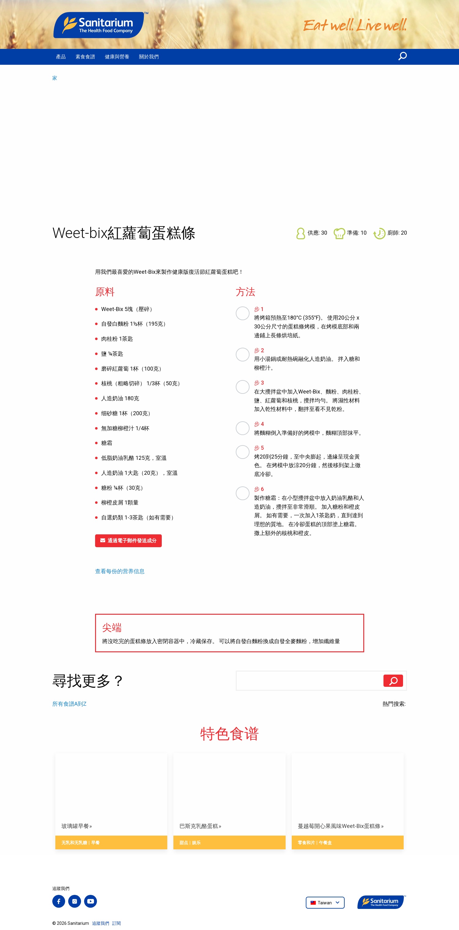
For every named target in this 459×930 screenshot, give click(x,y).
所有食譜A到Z (69, 704)
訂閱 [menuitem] (116, 923)
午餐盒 (325, 842)
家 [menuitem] (54, 78)
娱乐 (196, 842)
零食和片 (306, 842)
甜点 (184, 842)
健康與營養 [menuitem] (117, 57)
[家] (101, 24)
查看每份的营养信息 (120, 571)
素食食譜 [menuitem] (85, 57)
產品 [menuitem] (61, 57)
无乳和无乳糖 (74, 842)
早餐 (95, 842)
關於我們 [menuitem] (149, 57)
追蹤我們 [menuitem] (100, 923)
